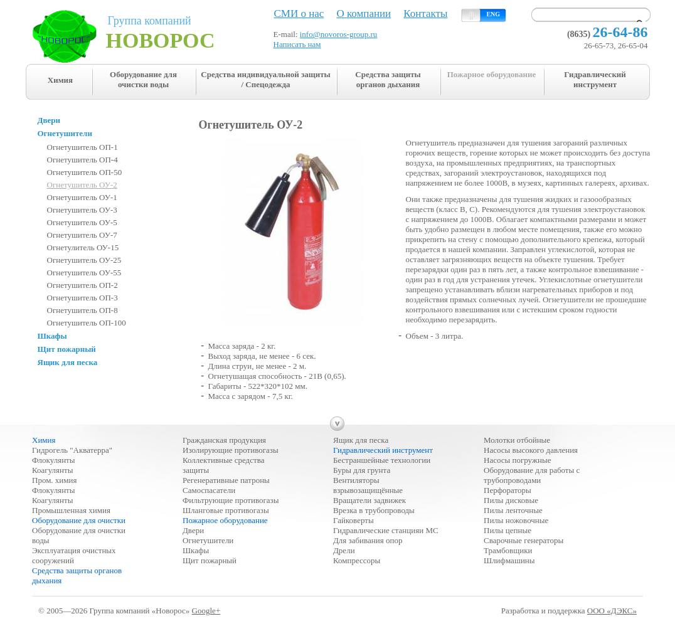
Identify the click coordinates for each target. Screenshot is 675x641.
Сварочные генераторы (523, 540)
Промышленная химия (71, 510)
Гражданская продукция (224, 440)
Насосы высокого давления (531, 450)
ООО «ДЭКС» (612, 610)
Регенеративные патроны (226, 480)
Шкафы (196, 550)
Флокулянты (53, 460)
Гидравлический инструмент (595, 79)
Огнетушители (208, 540)
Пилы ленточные (513, 510)
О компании (363, 13)
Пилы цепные (507, 530)
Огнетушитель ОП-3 (82, 297)
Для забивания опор (367, 540)
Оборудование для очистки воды (143, 79)
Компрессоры (356, 560)
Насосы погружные (517, 460)
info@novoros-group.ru (339, 34)
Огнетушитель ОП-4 (82, 159)
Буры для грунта (361, 470)
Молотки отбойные (517, 440)
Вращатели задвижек (369, 500)
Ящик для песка (360, 440)
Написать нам (297, 44)
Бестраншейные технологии (381, 460)
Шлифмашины (509, 560)
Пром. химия (54, 480)
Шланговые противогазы (226, 510)
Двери (193, 530)
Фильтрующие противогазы (231, 500)
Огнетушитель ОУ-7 (82, 235)
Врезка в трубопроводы (374, 510)
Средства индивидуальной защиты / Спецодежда (265, 79)
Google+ (206, 610)
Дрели (344, 550)
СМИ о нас (299, 13)
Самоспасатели (209, 490)
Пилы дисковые (511, 500)
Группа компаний (169, 33)
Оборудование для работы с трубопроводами (532, 475)
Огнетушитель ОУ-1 (82, 197)
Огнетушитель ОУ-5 (82, 222)
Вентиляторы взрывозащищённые (368, 485)
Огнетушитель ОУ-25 (84, 260)
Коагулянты (52, 470)
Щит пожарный (210, 560)
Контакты (425, 13)
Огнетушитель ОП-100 (86, 322)
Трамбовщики (508, 550)
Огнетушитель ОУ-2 (82, 184)
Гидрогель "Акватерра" (72, 450)
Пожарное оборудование (491, 74)
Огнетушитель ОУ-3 (82, 210)
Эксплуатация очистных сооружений (74, 555)
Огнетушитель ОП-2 (82, 285)
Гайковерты (353, 520)
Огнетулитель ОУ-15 (83, 247)
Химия (60, 80)
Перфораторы (507, 490)
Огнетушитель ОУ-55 (84, 272)
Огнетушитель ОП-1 (82, 147)
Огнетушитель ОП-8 (82, 310)
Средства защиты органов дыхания (387, 79)
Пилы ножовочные (516, 520)
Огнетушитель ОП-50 (84, 172)
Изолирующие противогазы (231, 450)
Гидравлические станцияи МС (385, 530)
